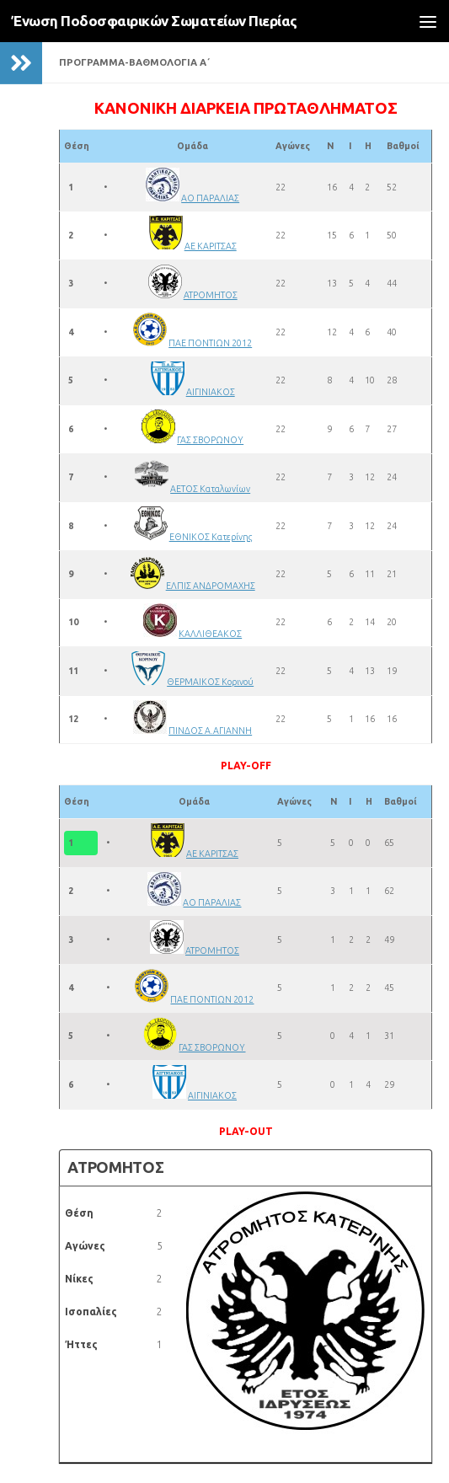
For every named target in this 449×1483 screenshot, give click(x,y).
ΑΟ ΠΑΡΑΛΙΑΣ (210, 198)
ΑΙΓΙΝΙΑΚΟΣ (210, 392)
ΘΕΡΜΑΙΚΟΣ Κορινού (210, 682)
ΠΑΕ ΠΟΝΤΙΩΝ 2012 (210, 343)
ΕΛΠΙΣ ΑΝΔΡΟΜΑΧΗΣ (210, 586)
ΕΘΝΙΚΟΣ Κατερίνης (210, 537)
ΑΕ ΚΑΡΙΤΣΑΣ (210, 246)
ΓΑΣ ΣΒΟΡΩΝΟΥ (210, 440)
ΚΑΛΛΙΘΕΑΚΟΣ (210, 634)
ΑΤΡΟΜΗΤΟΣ (211, 295)
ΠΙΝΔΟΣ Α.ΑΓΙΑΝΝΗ (210, 730)
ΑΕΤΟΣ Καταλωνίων (210, 489)
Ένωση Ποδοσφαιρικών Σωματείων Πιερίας (154, 21)
